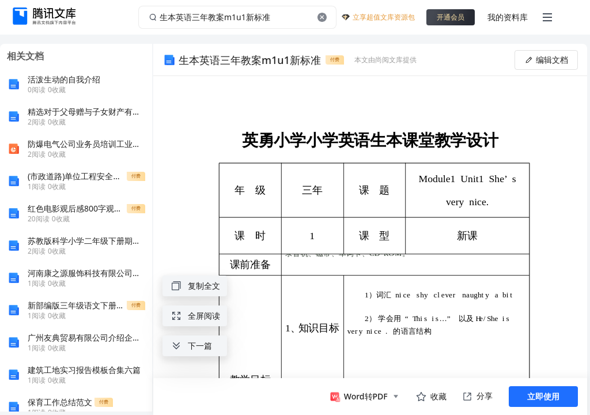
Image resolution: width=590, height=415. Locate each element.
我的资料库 (507, 17)
